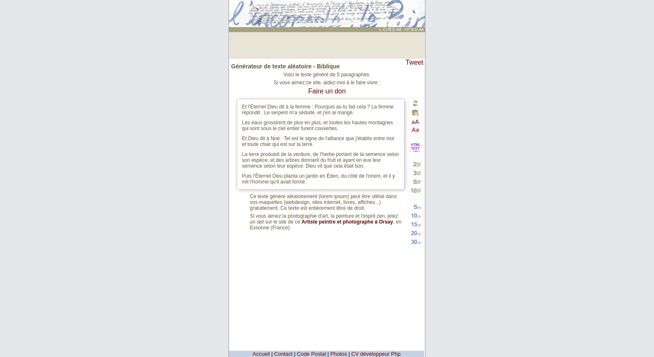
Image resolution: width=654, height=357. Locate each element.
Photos (338, 354)
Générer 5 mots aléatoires (415, 206)
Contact (283, 354)
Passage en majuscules (415, 122)
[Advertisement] (327, 44)
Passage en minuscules (415, 129)
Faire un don (327, 91)
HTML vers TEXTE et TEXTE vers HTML (415, 150)
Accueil (261, 354)
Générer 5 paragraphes (415, 181)
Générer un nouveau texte (415, 103)
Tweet (414, 62)
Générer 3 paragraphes (415, 173)
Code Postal (311, 354)
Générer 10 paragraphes (415, 190)
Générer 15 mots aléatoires (415, 224)
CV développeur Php (375, 354)
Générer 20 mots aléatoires (415, 233)
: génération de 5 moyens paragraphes (328, 7)
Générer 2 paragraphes (415, 164)
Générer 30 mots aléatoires (415, 241)
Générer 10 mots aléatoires (415, 215)
